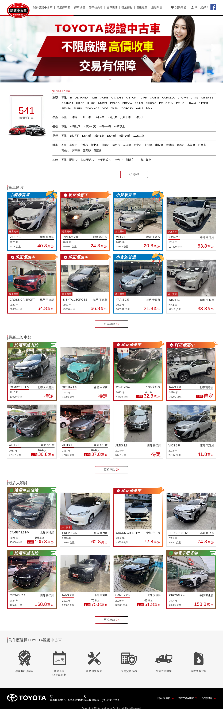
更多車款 (111, 318)
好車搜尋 (79, 7)
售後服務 (141, 7)
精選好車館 (63, 7)
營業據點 (126, 7)
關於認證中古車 (43, 7)
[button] (110, 73)
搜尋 (134, 168)
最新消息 (156, 7)
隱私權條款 (165, 692)
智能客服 (209, 692)
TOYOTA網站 (188, 692)
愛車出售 (111, 7)
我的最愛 (178, 7)
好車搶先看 (96, 7)
